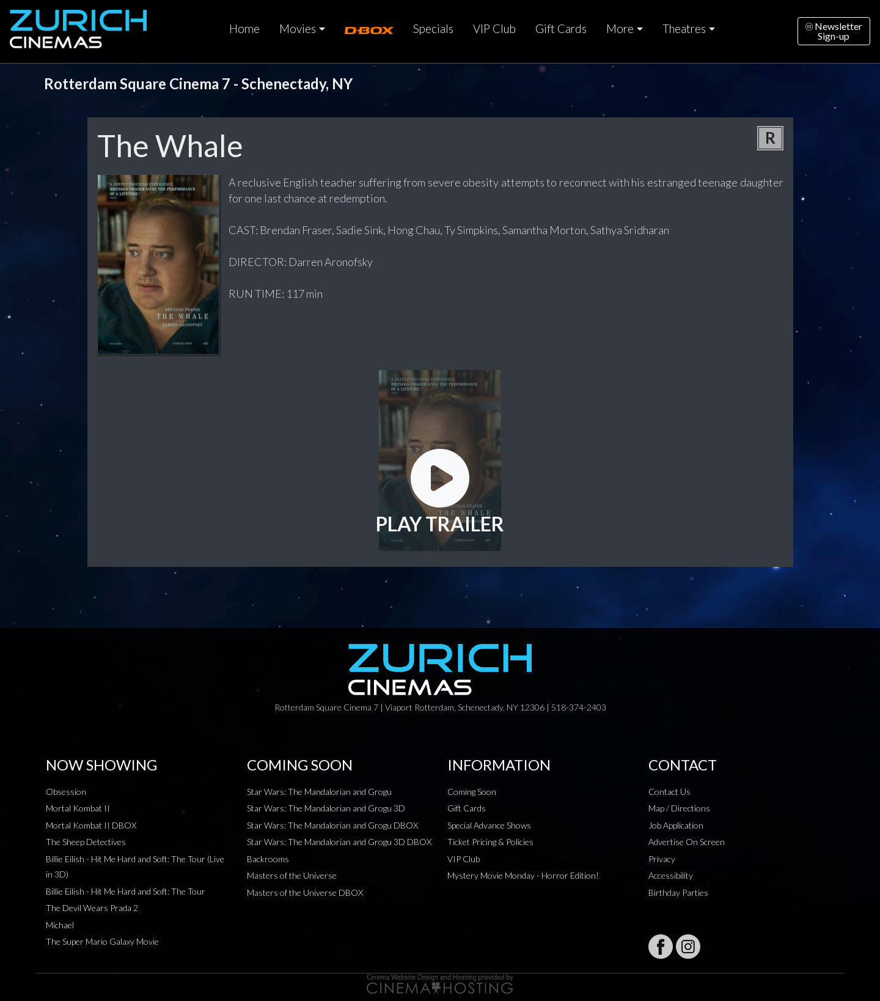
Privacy (661, 859)
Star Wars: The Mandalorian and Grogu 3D (326, 808)
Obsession (66, 791)
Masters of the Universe (292, 875)
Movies (297, 28)
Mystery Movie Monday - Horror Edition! (523, 875)
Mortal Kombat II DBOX (91, 825)
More (620, 28)
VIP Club (494, 28)
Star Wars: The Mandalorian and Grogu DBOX (332, 825)
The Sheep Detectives (86, 842)
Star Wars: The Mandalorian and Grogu (319, 791)
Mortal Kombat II (78, 808)
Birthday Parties (678, 892)
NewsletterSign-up (833, 31)
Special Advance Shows (489, 825)
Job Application (675, 825)
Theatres (684, 28)
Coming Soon (471, 791)
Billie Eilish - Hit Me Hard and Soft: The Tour (125, 891)
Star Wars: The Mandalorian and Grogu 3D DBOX (339, 842)
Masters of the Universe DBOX (305, 892)
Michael (60, 925)
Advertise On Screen (686, 842)
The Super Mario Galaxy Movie (102, 941)
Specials (433, 28)
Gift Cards (561, 28)
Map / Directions (679, 808)
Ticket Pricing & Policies (490, 842)
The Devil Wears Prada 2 (92, 908)
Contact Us (669, 791)
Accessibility (670, 875)
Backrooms (268, 859)
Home (244, 28)
